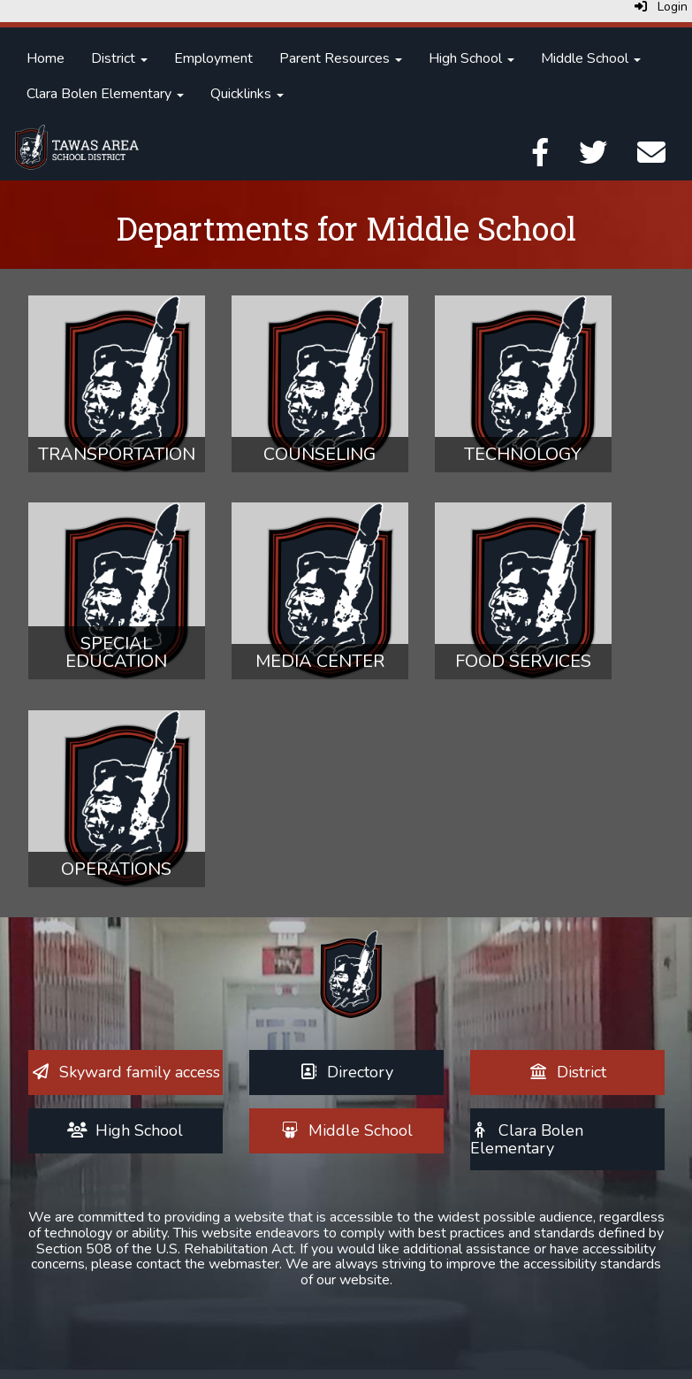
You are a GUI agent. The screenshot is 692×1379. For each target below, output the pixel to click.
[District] (567, 1072)
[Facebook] (540, 158)
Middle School (591, 58)
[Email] (651, 158)
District (119, 58)
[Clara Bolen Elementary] (527, 1139)
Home (46, 58)
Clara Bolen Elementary (105, 93)
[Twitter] (593, 158)
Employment (213, 58)
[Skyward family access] (125, 1072)
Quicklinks (247, 93)
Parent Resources (340, 58)
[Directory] (346, 1072)
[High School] (125, 1130)
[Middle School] (346, 1130)
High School (471, 58)
